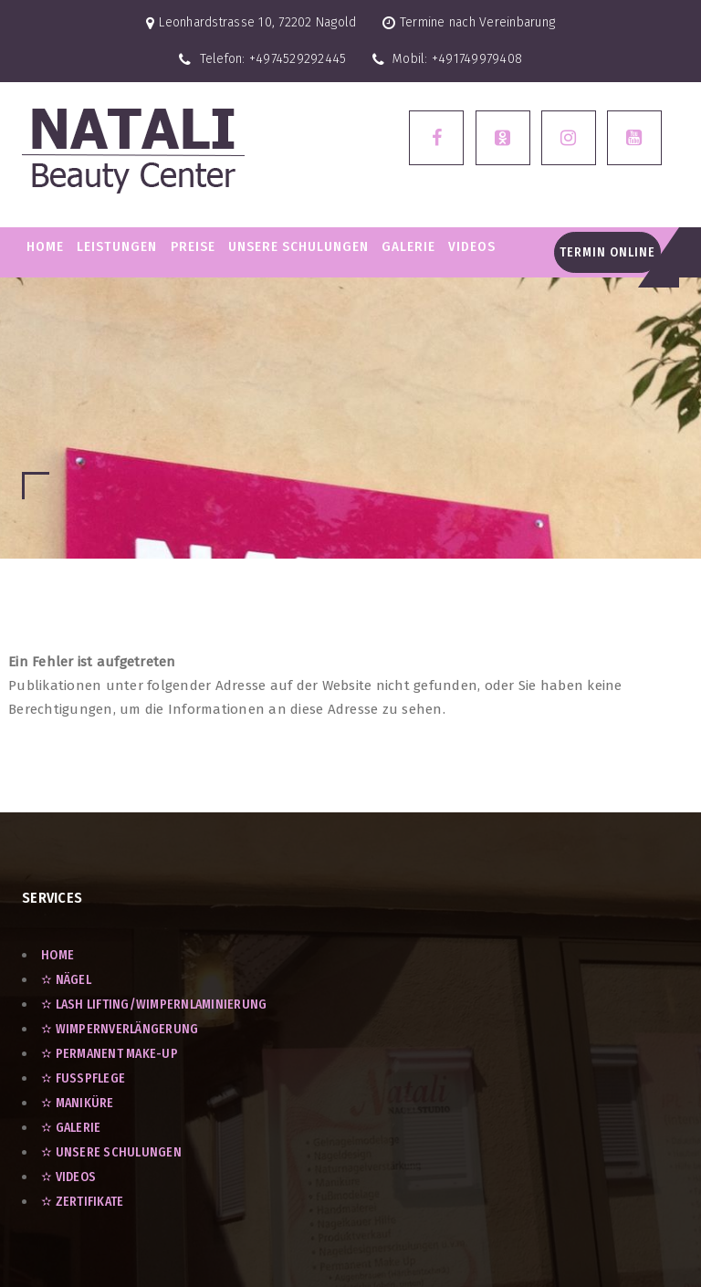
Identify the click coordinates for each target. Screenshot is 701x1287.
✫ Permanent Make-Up (109, 1054)
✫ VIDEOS (68, 1177)
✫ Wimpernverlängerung (119, 1029)
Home (45, 246)
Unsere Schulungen (298, 246)
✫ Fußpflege (83, 1078)
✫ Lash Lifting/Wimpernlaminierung (154, 1004)
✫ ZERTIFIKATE (82, 1201)
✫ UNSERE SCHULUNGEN (111, 1152)
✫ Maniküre (77, 1103)
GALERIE (408, 246)
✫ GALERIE (70, 1127)
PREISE (193, 246)
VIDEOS (472, 246)
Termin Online (607, 252)
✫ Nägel (66, 980)
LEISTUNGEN (117, 246)
